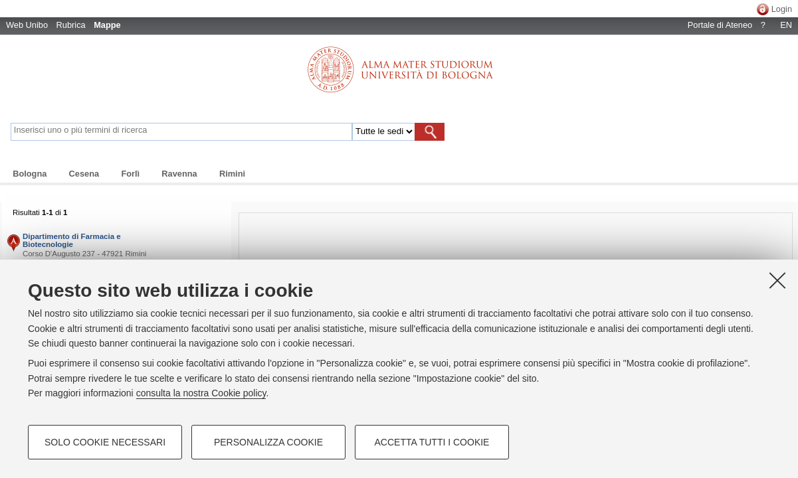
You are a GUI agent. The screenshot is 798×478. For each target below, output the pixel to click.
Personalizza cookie (268, 442)
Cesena (84, 174)
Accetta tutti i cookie (432, 442)
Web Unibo (27, 25)
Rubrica (71, 25)
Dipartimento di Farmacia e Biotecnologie (72, 240)
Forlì (130, 174)
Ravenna (179, 174)
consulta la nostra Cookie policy (201, 393)
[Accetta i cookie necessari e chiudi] (777, 280)
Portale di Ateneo (720, 25)
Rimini (232, 174)
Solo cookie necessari (105, 442)
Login (781, 9)
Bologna (30, 174)
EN (786, 25)
